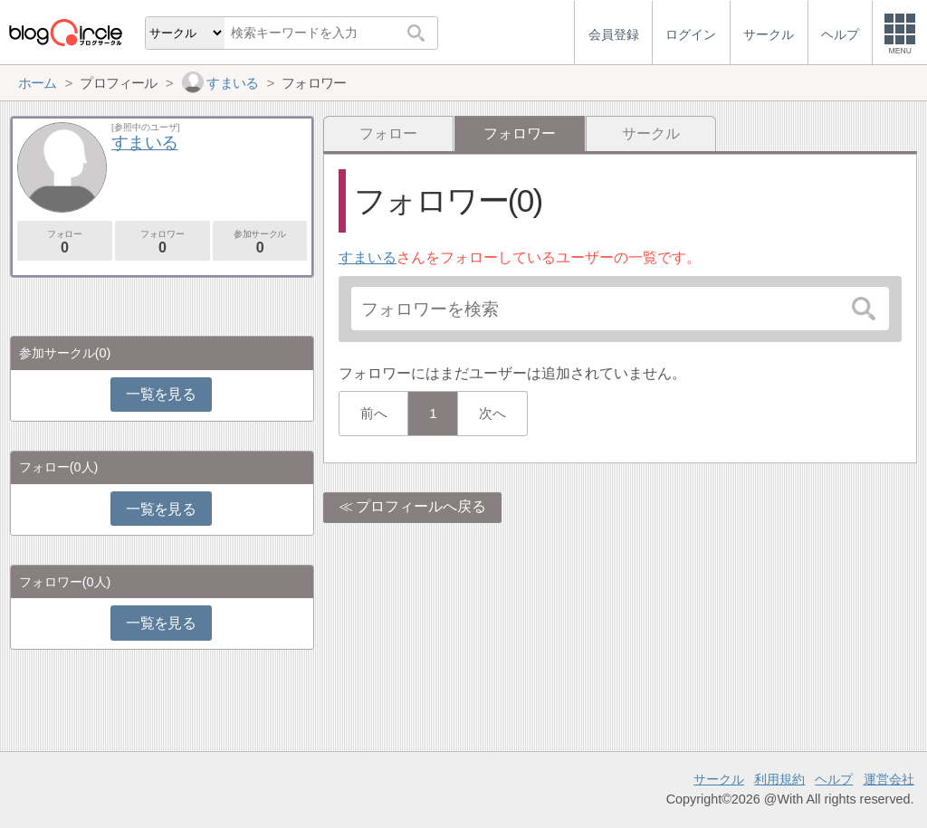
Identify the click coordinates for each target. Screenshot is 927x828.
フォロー (388, 133)
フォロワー (162, 242)
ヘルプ (834, 779)
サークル (651, 133)
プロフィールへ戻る (421, 506)
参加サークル (260, 242)
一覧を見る (161, 394)
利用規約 (779, 779)
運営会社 (889, 779)
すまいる (368, 257)
